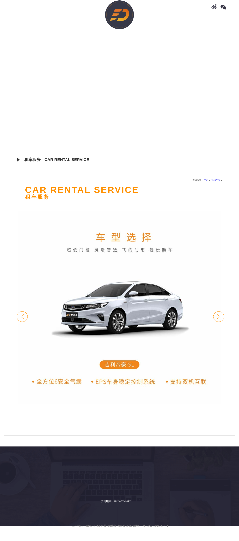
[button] (218, 316)
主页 (206, 180)
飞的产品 (215, 180)
